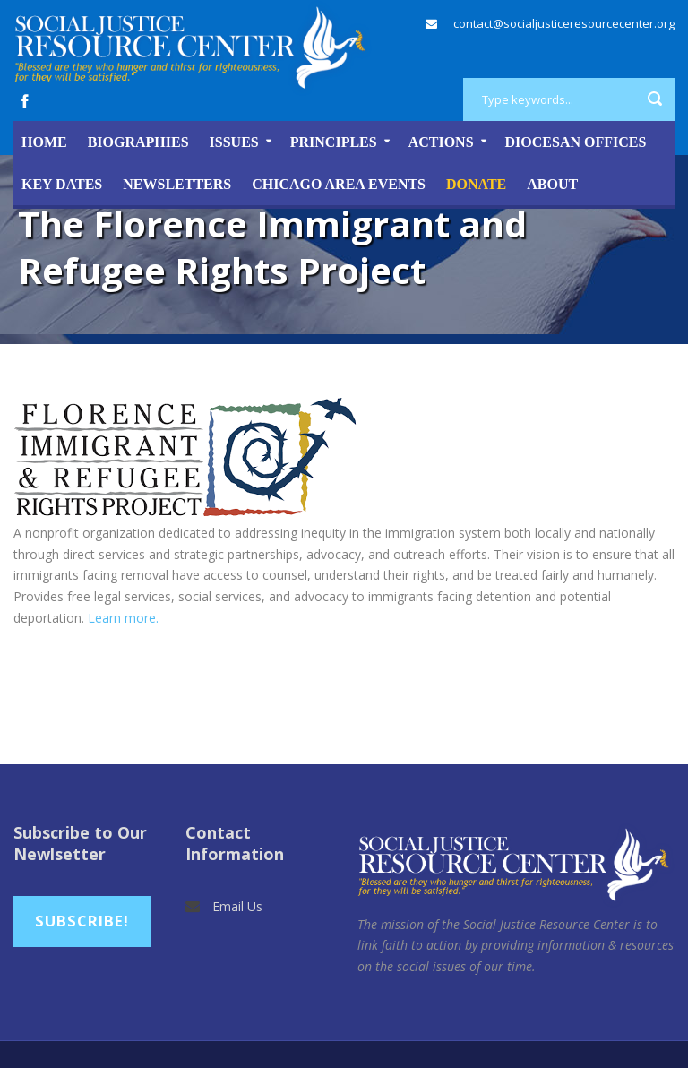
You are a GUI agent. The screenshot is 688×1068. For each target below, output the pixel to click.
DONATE (476, 184)
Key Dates (62, 184)
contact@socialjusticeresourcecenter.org (564, 23)
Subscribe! (82, 920)
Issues (234, 142)
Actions (441, 142)
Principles (333, 142)
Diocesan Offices (576, 142)
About (552, 184)
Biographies (138, 142)
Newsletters (177, 184)
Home (44, 142)
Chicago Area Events (339, 184)
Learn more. (123, 617)
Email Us (237, 906)
